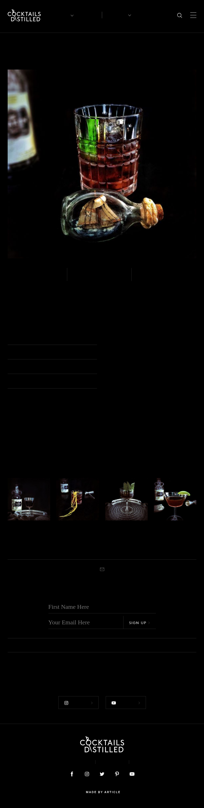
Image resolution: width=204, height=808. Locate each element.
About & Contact (68, 762)
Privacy (112, 762)
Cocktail (25, 550)
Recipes (115, 15)
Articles (89, 15)
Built (143, 277)
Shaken (110, 550)
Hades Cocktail (21, 538)
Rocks (113, 338)
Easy (78, 277)
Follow (78, 703)
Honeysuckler (126, 534)
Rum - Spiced (27, 277)
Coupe (121, 550)
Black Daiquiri (166, 538)
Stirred (12, 550)
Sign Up (139, 622)
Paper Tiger (74, 534)
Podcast (146, 762)
